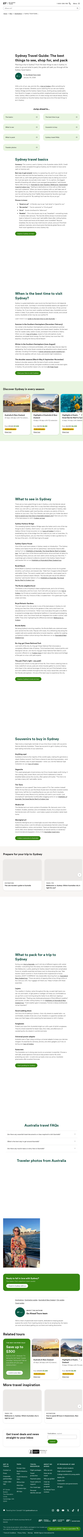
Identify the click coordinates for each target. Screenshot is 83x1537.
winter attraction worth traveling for (51, 351)
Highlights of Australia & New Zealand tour (46, 560)
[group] (22, 875)
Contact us (7, 1470)
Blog (11, 14)
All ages (60, 1487)
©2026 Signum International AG (44, 1533)
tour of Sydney (32, 334)
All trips (19, 1491)
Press (5, 1473)
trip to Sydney (46, 86)
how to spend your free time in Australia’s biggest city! (34, 516)
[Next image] (29, 410)
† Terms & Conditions (9, 1533)
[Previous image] (24, 410)
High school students (64, 1471)
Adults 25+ (61, 1477)
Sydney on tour (39, 518)
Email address (55, 1433)
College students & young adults (68, 1474)
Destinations (18, 14)
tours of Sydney (48, 531)
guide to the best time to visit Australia (41, 319)
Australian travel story (52, 832)
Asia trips (20, 1485)
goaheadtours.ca (31, 1510)
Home (5, 14)
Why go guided (49, 1479)
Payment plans (35, 1479)
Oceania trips (21, 1488)
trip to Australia (28, 964)
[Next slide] (79, 414)
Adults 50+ (61, 1480)
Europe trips (21, 1468)
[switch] (28, 396)
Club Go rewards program (47, 1484)
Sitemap (30, 1533)
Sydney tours (37, 653)
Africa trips (21, 1482)
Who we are (48, 1470)
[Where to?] (39, 8)
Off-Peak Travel (52, 367)
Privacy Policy (22, 1533)
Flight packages (35, 1470)
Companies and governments (67, 1484)
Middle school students (65, 1468)
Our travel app (35, 1487)
